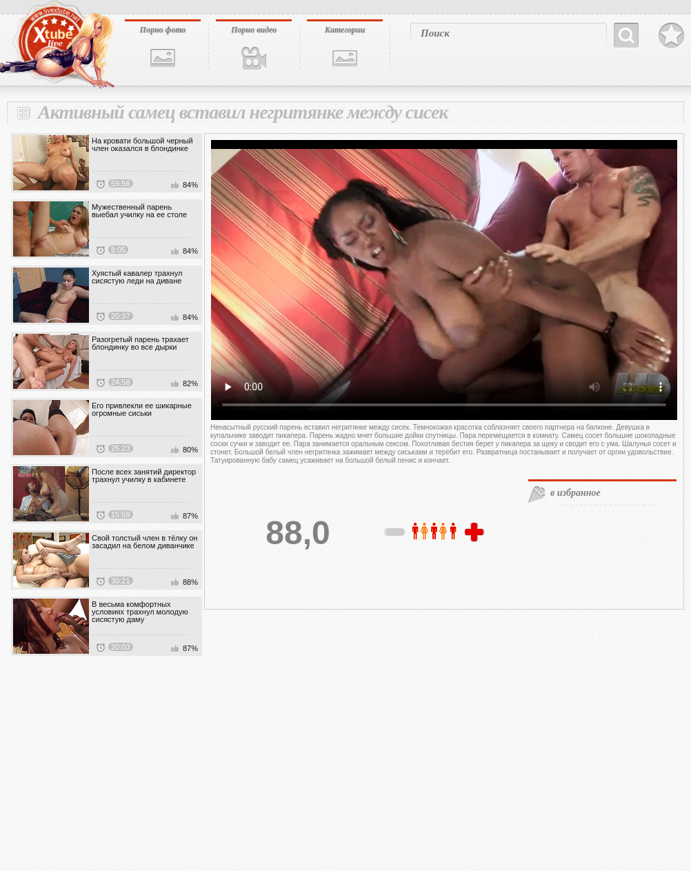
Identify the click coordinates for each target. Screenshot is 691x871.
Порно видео (254, 29)
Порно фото (163, 29)
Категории (345, 29)
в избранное (575, 493)
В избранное (671, 36)
